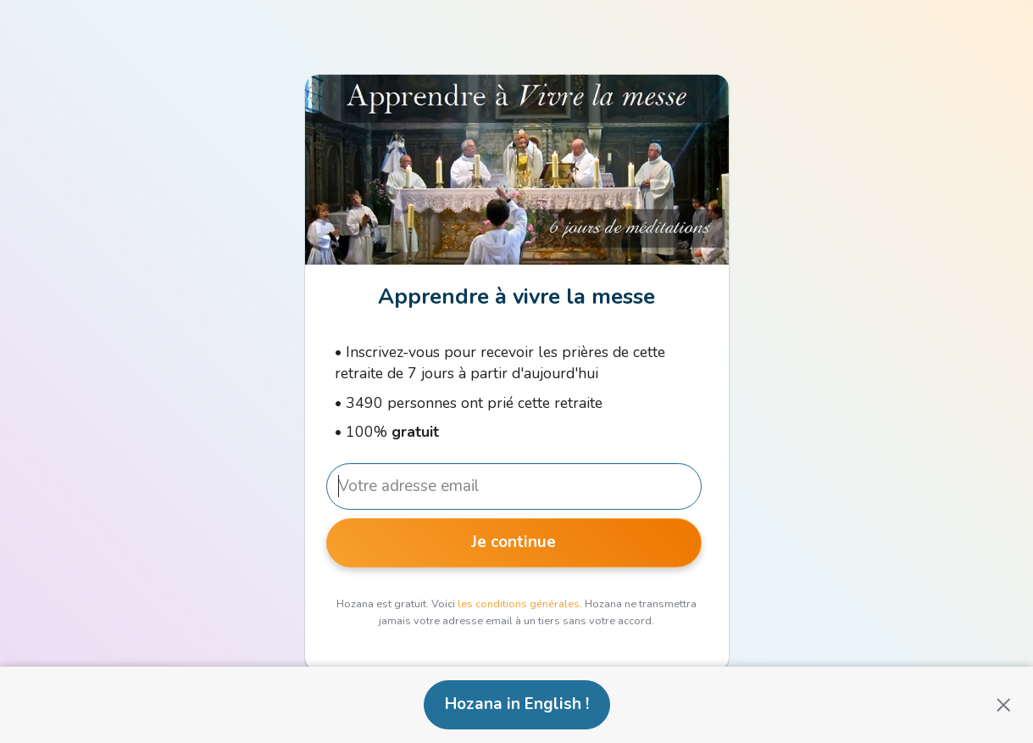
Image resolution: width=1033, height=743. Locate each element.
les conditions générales (519, 604)
